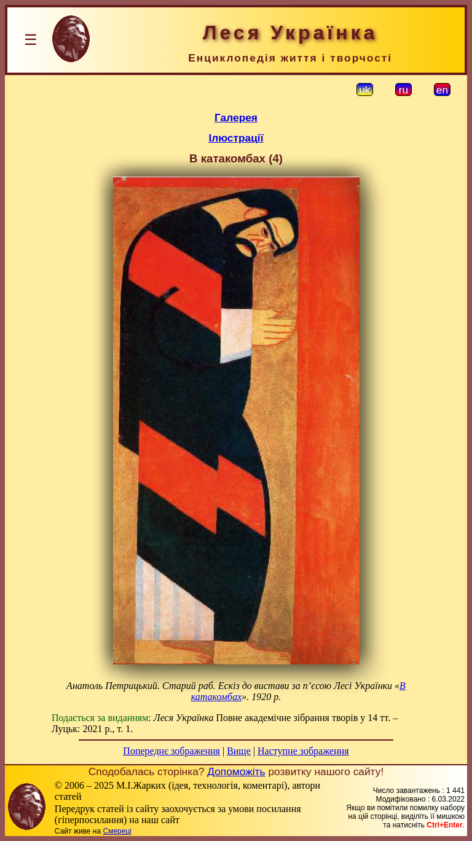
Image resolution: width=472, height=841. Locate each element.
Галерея (236, 117)
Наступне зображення (303, 751)
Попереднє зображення (171, 751)
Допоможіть (236, 771)
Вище (239, 751)
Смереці (117, 831)
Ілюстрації (235, 138)
